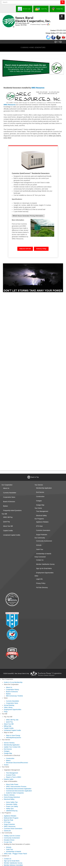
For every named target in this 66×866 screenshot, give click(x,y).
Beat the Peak (8, 820)
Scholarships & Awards (43, 553)
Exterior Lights (8, 779)
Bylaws (5, 506)
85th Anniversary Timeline (14, 696)
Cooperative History (12, 689)
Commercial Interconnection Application (19, 791)
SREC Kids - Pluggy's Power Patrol (15, 853)
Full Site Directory (42, 587)
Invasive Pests (10, 775)
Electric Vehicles (9, 795)
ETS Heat (39, 526)
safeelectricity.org (11, 811)
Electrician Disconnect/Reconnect (17, 762)
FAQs (6, 711)
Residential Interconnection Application (18, 788)
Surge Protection (41, 534)
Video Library (8, 707)
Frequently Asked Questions (12, 510)
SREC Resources (37, 88)
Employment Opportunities (44, 573)
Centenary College (41, 249)
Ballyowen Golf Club (25, 249)
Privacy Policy (40, 583)
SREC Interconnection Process (16, 786)
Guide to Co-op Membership (13, 682)
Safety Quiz (10, 808)
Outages (39, 501)
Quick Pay (6, 522)
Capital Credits (8, 530)
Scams (6, 765)
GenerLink (7, 831)
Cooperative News (9, 497)
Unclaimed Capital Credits (11, 535)
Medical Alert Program (11, 818)
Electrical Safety (41, 515)
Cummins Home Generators (13, 828)
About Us (6, 488)
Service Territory (9, 743)
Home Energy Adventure (12, 797)
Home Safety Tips (12, 802)
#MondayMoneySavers (13, 737)
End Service (40, 492)
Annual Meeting (9, 705)
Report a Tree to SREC (13, 777)
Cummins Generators (43, 530)
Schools (38, 545)
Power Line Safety (12, 806)
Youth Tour (39, 549)
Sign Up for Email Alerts (44, 568)
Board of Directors (9, 501)
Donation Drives (9, 840)
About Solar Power (12, 784)
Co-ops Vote (8, 842)
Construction (40, 496)
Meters (8, 760)
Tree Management (42, 511)
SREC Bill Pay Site (12, 720)
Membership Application (44, 488)
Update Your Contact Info (12, 747)
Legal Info (39, 579)
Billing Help (7, 726)
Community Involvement (44, 541)
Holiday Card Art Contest (12, 836)
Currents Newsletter (9, 493)
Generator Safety (11, 804)
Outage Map (40, 505)
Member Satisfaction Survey (45, 564)
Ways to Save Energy (13, 735)
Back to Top (35, 477)
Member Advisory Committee (13, 865)
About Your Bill (8, 526)
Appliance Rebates (42, 522)
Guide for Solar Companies (15, 793)
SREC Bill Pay (8, 517)
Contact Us (39, 560)
